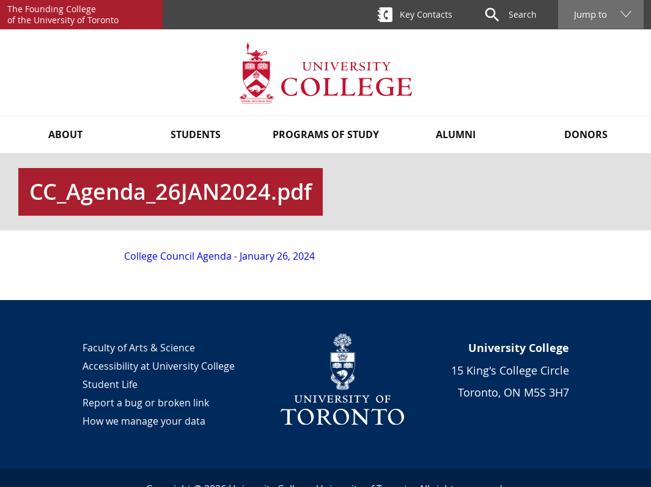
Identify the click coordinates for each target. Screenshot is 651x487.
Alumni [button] (456, 134)
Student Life (110, 384)
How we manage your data (144, 421)
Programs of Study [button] (326, 134)
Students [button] (196, 134)
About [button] (65, 134)
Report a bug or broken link (146, 402)
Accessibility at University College (159, 366)
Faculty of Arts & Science (139, 347)
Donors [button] (586, 134)
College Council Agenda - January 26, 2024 (219, 256)
